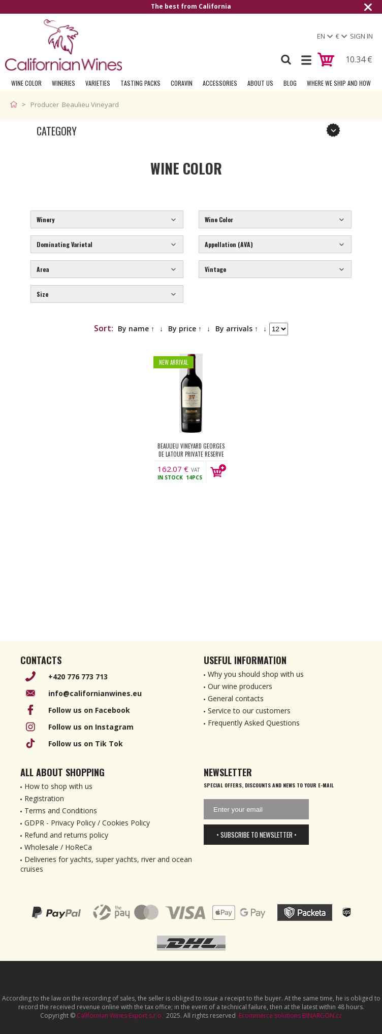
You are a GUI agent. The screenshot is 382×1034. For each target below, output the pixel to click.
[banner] (63, 45)
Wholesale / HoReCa (58, 847)
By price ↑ (185, 328)
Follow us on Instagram (91, 727)
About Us (260, 83)
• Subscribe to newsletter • (256, 835)
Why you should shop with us (256, 674)
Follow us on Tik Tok (85, 743)
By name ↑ (136, 328)
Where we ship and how (339, 83)
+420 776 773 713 (78, 676)
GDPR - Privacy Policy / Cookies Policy (87, 823)
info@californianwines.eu (95, 693)
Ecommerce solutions (270, 1015)
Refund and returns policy (66, 835)
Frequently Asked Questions (254, 723)
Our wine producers (240, 686)
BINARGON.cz (322, 1015)
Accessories (220, 83)
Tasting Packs (140, 83)
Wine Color (26, 83)
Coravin (182, 83)
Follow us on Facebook (89, 710)
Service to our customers (249, 710)
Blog (290, 83)
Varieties (97, 83)
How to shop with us (58, 786)
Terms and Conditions (60, 810)
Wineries (63, 83)
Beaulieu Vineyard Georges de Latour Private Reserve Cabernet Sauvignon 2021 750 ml (191, 450)
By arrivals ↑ (236, 328)
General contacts (236, 698)
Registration (44, 798)
